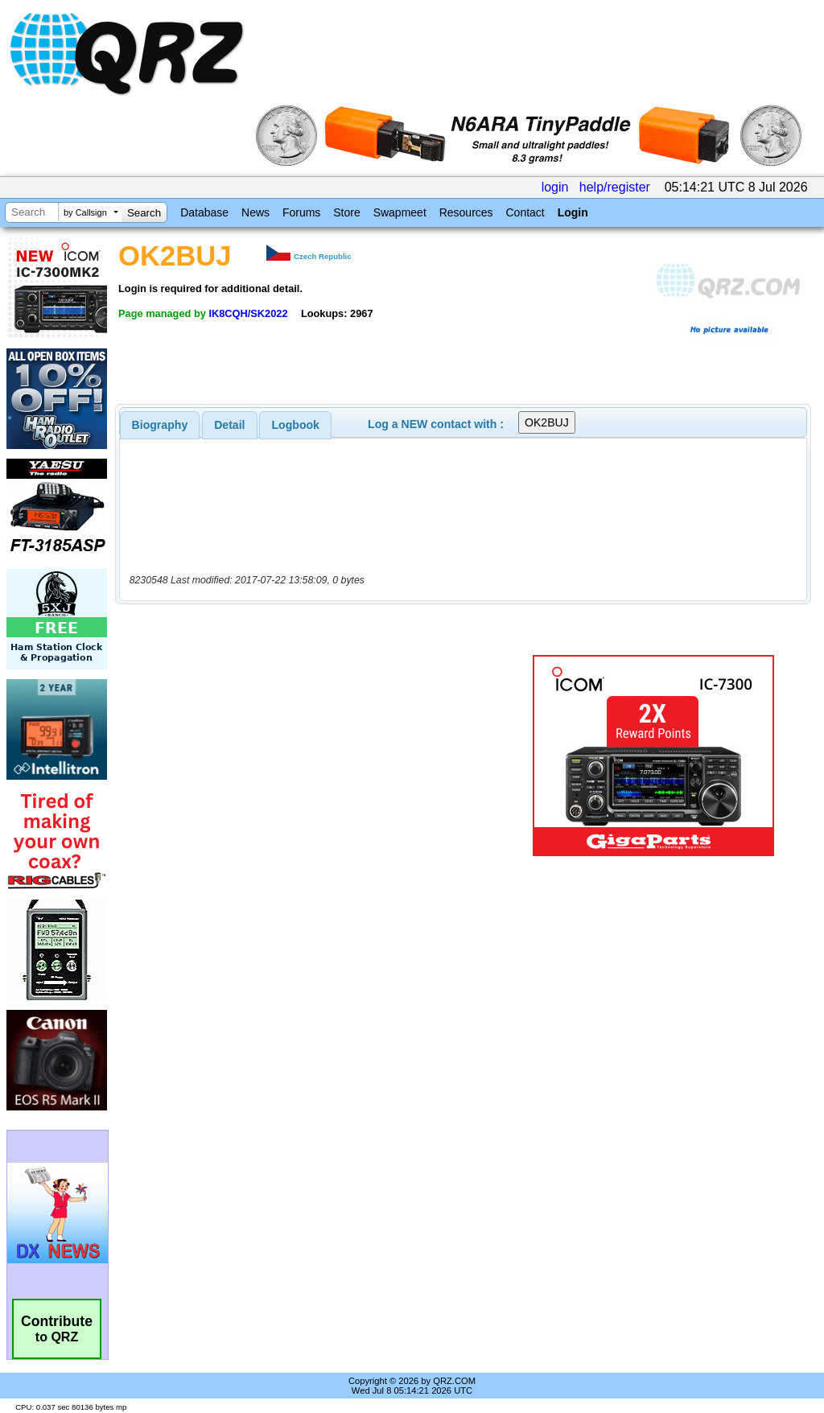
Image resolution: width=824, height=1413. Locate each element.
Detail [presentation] (229, 424)
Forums (301, 212)
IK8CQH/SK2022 (247, 313)
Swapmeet (399, 212)
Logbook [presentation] (295, 424)
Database (204, 212)
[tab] (160, 425)
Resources (466, 212)
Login (573, 212)
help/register (614, 187)
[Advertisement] (318, 755)
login (555, 187)
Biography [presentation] (160, 424)
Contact (524, 212)
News (255, 212)
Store (346, 212)
